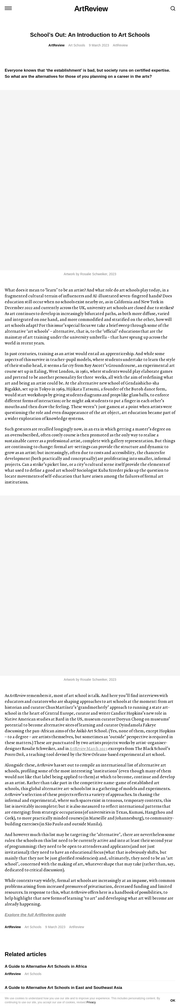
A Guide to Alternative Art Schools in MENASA (49, 669)
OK (172, 1000)
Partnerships (61, 991)
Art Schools (76, 45)
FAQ (94, 991)
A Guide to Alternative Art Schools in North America (54, 690)
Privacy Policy (113, 991)
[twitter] (16, 866)
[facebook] (43, 866)
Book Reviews (46, 807)
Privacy (91, 1002)
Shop (24, 991)
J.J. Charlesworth (18, 807)
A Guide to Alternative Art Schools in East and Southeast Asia (63, 627)
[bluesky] (34, 866)
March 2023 (89, 388)
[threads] (52, 866)
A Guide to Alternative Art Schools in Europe (47, 648)
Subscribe (24, 946)
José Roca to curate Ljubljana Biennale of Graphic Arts (106, 797)
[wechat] (60, 866)
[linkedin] (25, 866)
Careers (81, 991)
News (101, 807)
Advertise (40, 991)
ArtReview (56, 45)
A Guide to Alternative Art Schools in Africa (46, 606)
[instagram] (7, 866)
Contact (10, 991)
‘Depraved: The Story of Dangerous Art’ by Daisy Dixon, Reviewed (38, 797)
